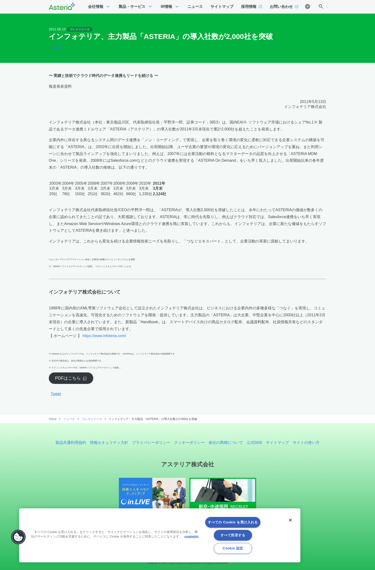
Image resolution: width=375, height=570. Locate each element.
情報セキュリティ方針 (109, 443)
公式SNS (254, 443)
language (307, 6)
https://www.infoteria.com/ (104, 336)
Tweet (56, 47)
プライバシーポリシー (151, 443)
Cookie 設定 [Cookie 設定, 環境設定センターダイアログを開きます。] (233, 548)
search (321, 6)
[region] (159, 535)
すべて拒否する (233, 535)
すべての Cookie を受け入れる (233, 522)
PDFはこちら (68, 378)
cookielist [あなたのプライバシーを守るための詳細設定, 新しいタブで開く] (191, 536)
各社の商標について (226, 443)
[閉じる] (290, 520)
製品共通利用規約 (70, 443)
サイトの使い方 (306, 443)
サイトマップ (277, 443)
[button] (18, 537)
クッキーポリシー (189, 443)
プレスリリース (80, 29)
